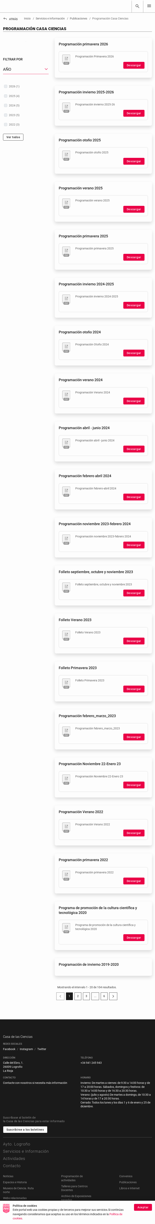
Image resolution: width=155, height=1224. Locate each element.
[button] (26, 113)
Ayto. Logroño (16, 1148)
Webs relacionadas (15, 1202)
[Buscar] (137, 6)
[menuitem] (9, 1053)
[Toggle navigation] (149, 6)
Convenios (125, 1180)
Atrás (10, 19)
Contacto (12, 1170)
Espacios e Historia (15, 1186)
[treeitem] (26, 130)
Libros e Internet (129, 1192)
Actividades (14, 1163)
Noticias (8, 1180)
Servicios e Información (26, 1155)
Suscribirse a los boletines (25, 1134)
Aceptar (143, 1214)
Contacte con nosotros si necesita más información (35, 1087)
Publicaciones (128, 1186)
